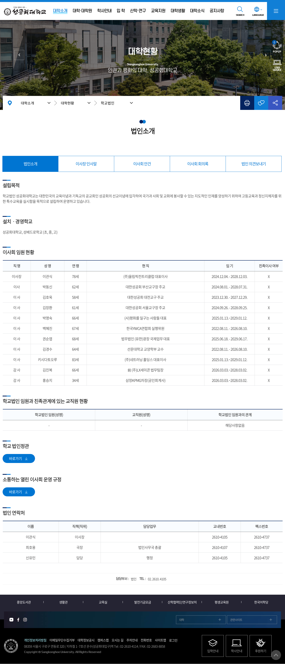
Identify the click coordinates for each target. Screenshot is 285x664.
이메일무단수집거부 (62, 640)
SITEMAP (276, 11)
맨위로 (276, 655)
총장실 (19, 55)
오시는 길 (117, 640)
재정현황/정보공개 (266, 55)
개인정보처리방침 (35, 640)
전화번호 (146, 640)
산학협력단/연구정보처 (182, 602)
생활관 (63, 602)
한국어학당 (261, 602)
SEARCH (240, 15)
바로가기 (15, 458)
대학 (181, 620)
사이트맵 (160, 640)
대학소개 (27, 103)
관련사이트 (236, 620)
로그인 (173, 640)
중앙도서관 (24, 602)
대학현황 (67, 103)
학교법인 (107, 103)
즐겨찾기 (261, 103)
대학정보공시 (86, 640)
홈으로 (10, 103)
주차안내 (132, 640)
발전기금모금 (142, 602)
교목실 (103, 602)
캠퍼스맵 (103, 640)
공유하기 (275, 103)
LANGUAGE (258, 15)
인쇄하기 (247, 103)
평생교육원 (222, 602)
